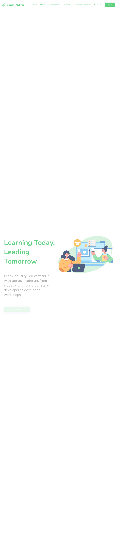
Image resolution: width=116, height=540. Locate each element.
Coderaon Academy (82, 5)
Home (34, 5)
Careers (97, 5)
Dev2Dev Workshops (49, 5)
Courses (66, 5)
